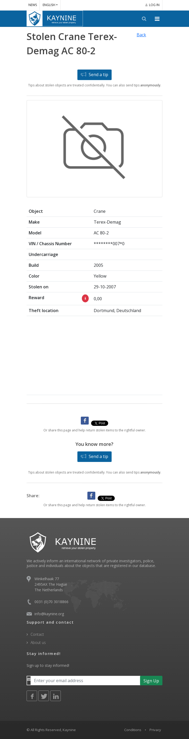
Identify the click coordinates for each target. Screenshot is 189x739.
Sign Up (151, 681)
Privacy (155, 729)
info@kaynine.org (49, 613)
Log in (152, 5)
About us (38, 642)
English (49, 5)
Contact (37, 634)
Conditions (132, 729)
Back (141, 35)
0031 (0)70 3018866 (51, 601)
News (32, 5)
